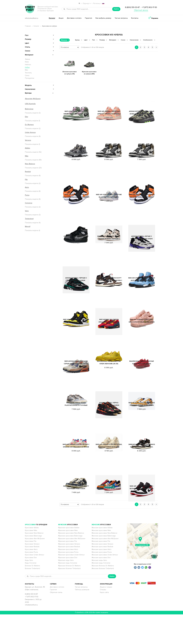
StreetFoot (30, 9)
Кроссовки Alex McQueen (35, 542)
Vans (27, 211)
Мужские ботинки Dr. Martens (69, 569)
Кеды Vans (29, 564)
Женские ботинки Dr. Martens (103, 569)
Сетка (27, 75)
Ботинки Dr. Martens (32, 569)
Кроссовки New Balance (34, 537)
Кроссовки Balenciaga (33, 539)
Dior (26, 117)
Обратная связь (56, 596)
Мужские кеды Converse (67, 567)
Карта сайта (104, 596)
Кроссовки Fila (30, 545)
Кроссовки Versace (32, 548)
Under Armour (30, 132)
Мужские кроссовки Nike (68, 534)
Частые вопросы (121, 18)
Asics (27, 187)
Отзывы (103, 593)
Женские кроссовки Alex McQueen (105, 542)
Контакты (134, 18)
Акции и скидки (106, 591)
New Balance (30, 164)
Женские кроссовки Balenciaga (104, 539)
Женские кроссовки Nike (101, 534)
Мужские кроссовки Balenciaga (70, 539)
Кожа (27, 62)
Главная (28, 26)
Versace (28, 140)
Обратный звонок (141, 10)
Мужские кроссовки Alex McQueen (71, 542)
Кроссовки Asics (31, 553)
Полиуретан (29, 78)
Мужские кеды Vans (66, 564)
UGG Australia (30, 104)
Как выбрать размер (103, 18)
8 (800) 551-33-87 (132, 7)
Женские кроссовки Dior (101, 561)
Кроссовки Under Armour (34, 558)
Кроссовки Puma (31, 556)
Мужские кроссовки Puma (68, 556)
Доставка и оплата (74, 18)
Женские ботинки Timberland (103, 572)
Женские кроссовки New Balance (104, 537)
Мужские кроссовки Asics (68, 553)
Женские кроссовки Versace (102, 548)
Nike (26, 156)
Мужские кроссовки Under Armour (71, 558)
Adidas (27, 148)
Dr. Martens (29, 125)
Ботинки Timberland (32, 572)
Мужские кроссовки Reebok (69, 550)
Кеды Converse (30, 567)
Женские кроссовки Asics (101, 553)
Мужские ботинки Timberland (69, 572)
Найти (116, 9)
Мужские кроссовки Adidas (68, 531)
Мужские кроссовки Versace (69, 548)
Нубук (27, 67)
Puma (27, 195)
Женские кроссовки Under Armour (105, 558)
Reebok (28, 172)
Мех (26, 70)
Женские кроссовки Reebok (102, 550)
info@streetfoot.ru (31, 18)
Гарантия (88, 18)
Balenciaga (29, 109)
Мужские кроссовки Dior (67, 561)
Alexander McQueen (33, 99)
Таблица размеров (82, 593)
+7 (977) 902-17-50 (149, 7)
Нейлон (28, 65)
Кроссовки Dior (31, 561)
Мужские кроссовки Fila (67, 545)
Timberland (29, 219)
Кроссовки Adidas (32, 531)
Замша (27, 59)
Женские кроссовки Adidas (102, 531)
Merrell (27, 226)
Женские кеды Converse (101, 567)
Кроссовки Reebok (32, 550)
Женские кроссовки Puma (102, 556)
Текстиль (28, 73)
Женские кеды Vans (99, 564)
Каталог (52, 18)
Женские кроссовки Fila (101, 545)
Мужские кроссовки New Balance (71, 537)
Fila (26, 179)
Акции (61, 18)
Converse (28, 203)
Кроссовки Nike (31, 534)
